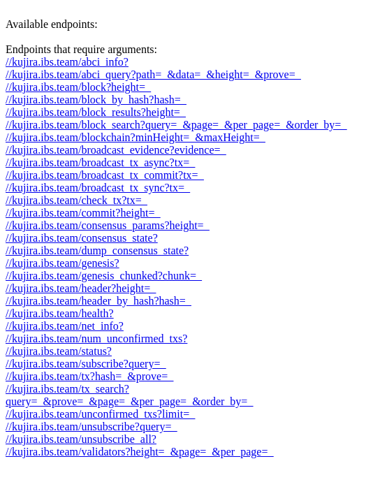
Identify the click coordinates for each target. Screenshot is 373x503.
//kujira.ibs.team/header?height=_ (81, 288)
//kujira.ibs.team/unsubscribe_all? (81, 439)
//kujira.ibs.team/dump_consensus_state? (97, 250)
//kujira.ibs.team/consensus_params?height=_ (108, 225)
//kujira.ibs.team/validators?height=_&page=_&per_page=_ (139, 452)
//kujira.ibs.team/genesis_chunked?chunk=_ (104, 276)
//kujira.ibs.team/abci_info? (67, 62)
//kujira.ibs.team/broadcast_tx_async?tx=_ (100, 162)
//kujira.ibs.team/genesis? (62, 263)
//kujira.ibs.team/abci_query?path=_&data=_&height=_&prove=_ (153, 74)
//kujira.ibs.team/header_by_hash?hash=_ (98, 301)
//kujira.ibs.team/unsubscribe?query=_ (91, 426)
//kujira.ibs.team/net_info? (65, 326)
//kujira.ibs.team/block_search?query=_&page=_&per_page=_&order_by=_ (176, 125)
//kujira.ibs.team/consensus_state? (82, 238)
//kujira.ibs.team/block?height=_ (78, 87)
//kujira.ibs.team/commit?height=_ (83, 213)
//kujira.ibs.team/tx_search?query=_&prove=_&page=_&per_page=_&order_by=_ (129, 395)
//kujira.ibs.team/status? (59, 351)
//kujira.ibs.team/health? (60, 313)
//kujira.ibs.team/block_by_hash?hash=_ (96, 99)
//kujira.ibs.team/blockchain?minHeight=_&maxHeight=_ (135, 137)
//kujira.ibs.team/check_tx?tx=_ (76, 200)
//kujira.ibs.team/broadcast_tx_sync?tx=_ (98, 188)
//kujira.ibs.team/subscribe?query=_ (86, 364)
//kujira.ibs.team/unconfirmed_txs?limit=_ (100, 414)
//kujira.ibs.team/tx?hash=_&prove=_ (89, 376)
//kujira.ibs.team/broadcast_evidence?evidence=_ (116, 150)
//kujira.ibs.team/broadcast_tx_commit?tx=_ (105, 175)
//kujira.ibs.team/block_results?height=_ (96, 112)
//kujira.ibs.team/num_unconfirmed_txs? (96, 338)
